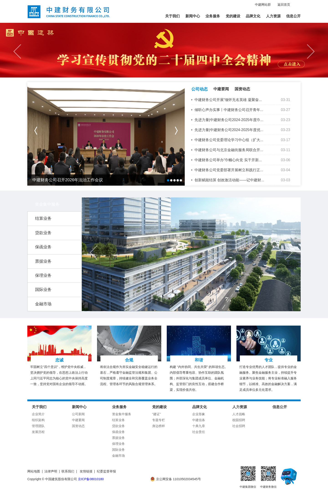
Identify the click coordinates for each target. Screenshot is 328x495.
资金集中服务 (47, 204)
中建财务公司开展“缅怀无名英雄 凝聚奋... (228, 100)
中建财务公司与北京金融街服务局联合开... (229, 150)
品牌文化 (253, 16)
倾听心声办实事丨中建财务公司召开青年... (229, 110)
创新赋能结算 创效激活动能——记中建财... (229, 180)
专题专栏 (158, 420)
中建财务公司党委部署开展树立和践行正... (229, 170)
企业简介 (38, 414)
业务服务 (212, 16)
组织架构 (38, 420)
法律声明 (50, 471)
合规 (129, 360)
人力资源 (273, 16)
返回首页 (283, 4)
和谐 (199, 360)
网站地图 (33, 471)
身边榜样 (158, 426)
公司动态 (199, 89)
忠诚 (59, 360)
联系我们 (68, 471)
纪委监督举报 (106, 471)
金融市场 (43, 304)
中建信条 (198, 420)
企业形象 (198, 414)
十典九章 (198, 426)
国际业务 (43, 289)
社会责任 (198, 432)
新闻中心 (192, 16)
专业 (268, 360)
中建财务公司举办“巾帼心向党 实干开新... (228, 160)
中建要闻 (221, 89)
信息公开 (293, 16)
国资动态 (242, 89)
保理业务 (43, 275)
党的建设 (233, 16)
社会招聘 (238, 426)
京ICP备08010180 (91, 479)
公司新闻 (78, 414)
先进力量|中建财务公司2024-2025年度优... (229, 130)
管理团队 (38, 426)
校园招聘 (238, 420)
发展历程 (38, 432)
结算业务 (43, 218)
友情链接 (86, 471)
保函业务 (43, 247)
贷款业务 (43, 233)
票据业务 (43, 261)
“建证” (156, 414)
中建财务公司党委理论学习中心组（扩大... (229, 140)
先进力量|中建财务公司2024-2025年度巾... (229, 120)
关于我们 (172, 16)
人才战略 (238, 414)
